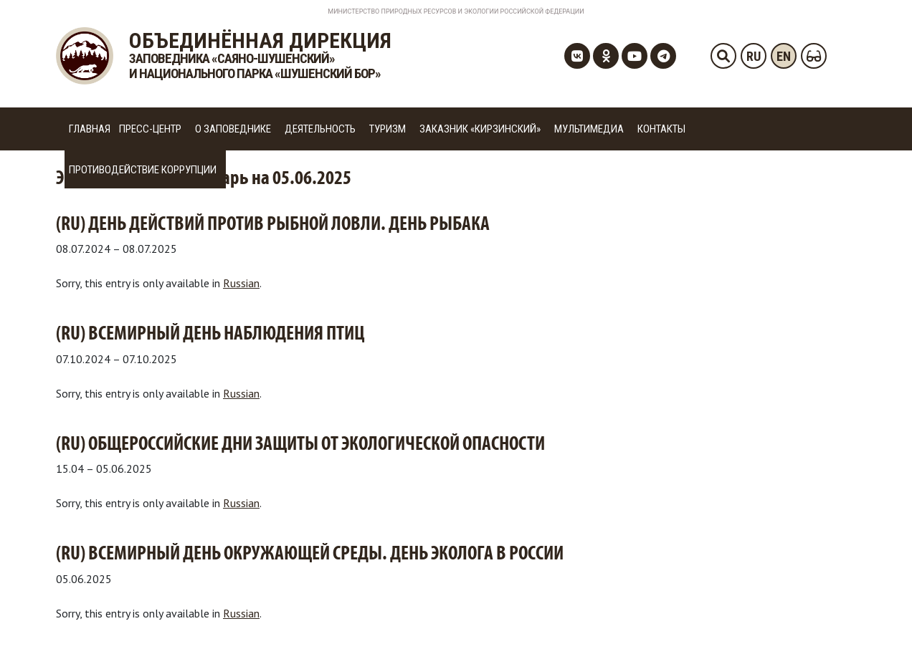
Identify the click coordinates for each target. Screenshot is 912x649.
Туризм (387, 128)
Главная (89, 128)
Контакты (661, 128)
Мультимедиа (589, 128)
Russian (241, 283)
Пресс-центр (150, 128)
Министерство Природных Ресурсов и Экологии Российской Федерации (456, 11)
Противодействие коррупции (143, 169)
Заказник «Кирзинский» (480, 128)
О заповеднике (233, 128)
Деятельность (320, 128)
